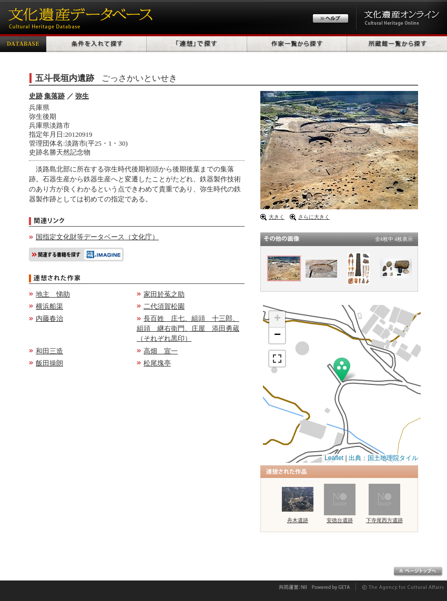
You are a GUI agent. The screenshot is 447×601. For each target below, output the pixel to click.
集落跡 (54, 96)
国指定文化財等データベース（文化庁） (97, 237)
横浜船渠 (49, 306)
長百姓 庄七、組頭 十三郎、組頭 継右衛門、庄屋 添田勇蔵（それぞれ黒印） (188, 328)
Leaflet (333, 458)
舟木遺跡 (297, 520)
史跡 (36, 96)
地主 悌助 (53, 294)
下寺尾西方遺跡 (384, 520)
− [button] (277, 335)
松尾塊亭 (157, 363)
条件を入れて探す (96, 43)
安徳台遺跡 (340, 520)
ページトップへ (418, 571)
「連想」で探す (197, 43)
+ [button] (277, 319)
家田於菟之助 (164, 294)
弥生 (82, 96)
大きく (277, 217)
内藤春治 (49, 318)
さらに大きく (314, 217)
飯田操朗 (49, 363)
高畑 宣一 (161, 351)
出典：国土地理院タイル (383, 458)
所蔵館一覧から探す (397, 43)
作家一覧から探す (297, 43)
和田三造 (49, 351)
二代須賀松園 (164, 306)
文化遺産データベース (79, 17)
